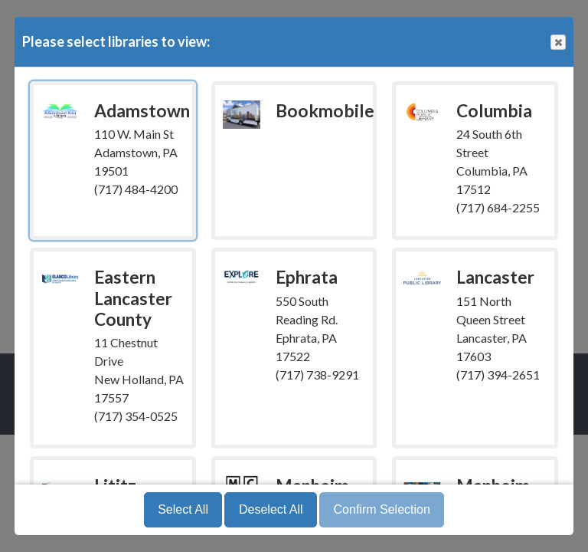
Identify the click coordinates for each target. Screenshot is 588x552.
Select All (183, 509)
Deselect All (271, 509)
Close (557, 42)
